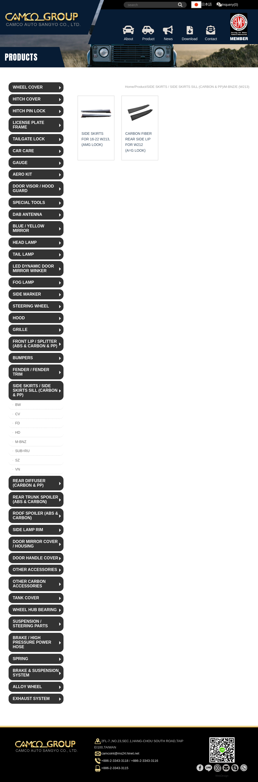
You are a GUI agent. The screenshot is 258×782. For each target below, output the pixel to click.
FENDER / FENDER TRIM (31, 372)
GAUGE (20, 163)
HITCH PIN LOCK (29, 111)
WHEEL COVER (28, 87)
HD (17, 432)
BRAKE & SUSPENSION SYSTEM (35, 672)
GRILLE (20, 329)
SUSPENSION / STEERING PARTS (30, 623)
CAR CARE (23, 151)
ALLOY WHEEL (27, 687)
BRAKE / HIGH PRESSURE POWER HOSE (32, 642)
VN (17, 469)
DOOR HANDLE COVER (35, 558)
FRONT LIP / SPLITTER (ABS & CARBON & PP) (35, 343)
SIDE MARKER (27, 294)
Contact (211, 32)
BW (18, 405)
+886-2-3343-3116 (144, 761)
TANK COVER (26, 598)
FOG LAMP (23, 282)
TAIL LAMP (23, 254)
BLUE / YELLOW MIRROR (28, 228)
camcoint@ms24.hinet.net (120, 753)
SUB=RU (22, 451)
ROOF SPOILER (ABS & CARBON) (35, 515)
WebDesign (222, 775)
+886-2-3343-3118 (114, 761)
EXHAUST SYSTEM (31, 698)
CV (17, 414)
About (128, 32)
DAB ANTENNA (27, 214)
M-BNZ (20, 442)
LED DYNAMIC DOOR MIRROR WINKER (33, 268)
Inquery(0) (227, 4)
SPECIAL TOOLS (29, 202)
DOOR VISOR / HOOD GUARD (33, 188)
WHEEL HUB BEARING (35, 610)
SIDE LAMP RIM (28, 530)
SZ (17, 460)
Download (190, 32)
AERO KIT (22, 174)
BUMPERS (23, 358)
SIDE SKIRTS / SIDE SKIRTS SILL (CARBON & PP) (35, 390)
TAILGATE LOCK (29, 139)
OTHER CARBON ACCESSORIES (29, 583)
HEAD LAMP (25, 242)
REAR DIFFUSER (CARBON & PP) (29, 483)
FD (17, 423)
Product (148, 32)
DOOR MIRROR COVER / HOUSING (35, 543)
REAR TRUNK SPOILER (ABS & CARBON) (35, 499)
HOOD (19, 318)
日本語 (201, 4)
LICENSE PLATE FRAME (28, 124)
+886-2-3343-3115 (114, 768)
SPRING (20, 659)
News (168, 32)
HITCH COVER (26, 99)
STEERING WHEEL (31, 306)
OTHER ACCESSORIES (35, 569)
